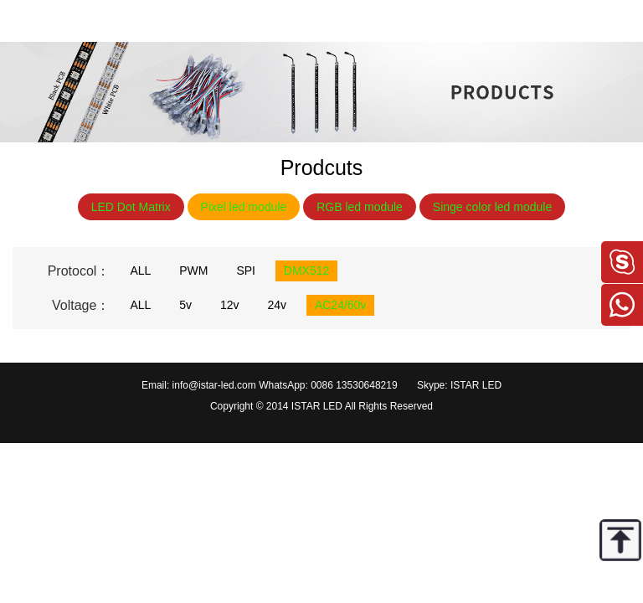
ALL (140, 270)
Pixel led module (244, 207)
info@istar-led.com (214, 385)
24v (276, 305)
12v (229, 305)
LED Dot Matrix (131, 207)
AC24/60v (340, 305)
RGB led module (359, 207)
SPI (245, 270)
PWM (193, 270)
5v (185, 305)
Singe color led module (492, 207)
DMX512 (306, 270)
